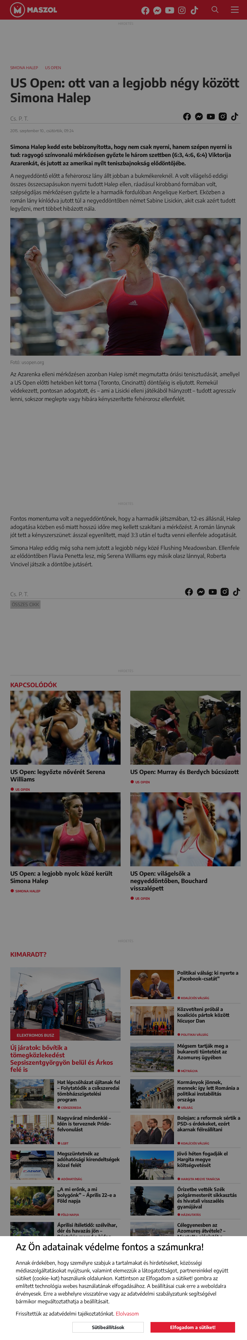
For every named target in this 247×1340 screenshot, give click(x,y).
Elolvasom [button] (127, 1313)
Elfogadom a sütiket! (192, 1327)
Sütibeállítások (108, 1327)
